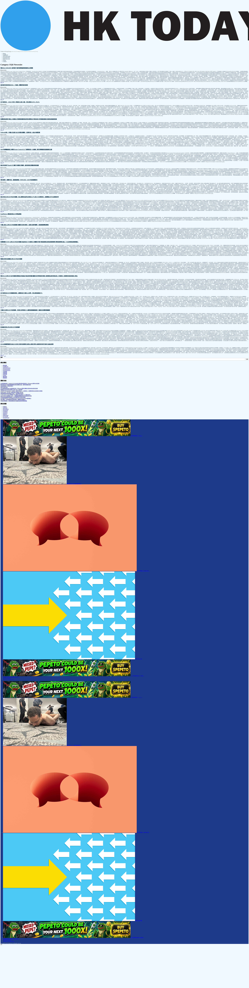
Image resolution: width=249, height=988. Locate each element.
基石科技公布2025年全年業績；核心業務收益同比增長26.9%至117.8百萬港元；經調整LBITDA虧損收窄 (29, 197)
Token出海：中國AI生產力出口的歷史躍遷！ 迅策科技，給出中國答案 (20, 132)
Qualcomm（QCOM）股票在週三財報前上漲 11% (11, 392)
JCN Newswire (6, 57)
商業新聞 (5, 372)
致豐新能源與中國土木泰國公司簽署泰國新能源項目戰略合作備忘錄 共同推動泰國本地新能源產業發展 (28, 119)
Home (4, 53)
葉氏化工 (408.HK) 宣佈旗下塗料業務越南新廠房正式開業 (16, 68)
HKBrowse (5, 415)
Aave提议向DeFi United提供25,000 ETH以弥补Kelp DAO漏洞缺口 (15, 398)
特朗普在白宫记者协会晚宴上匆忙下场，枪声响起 (11, 389)
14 (4, 356)
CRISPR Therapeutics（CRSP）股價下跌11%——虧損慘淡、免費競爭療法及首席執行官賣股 (21, 391)
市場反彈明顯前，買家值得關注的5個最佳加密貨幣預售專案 (13, 401)
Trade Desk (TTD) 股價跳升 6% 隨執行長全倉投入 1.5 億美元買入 (15, 394)
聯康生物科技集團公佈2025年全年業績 (11, 259)
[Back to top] (1, 944)
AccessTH (5, 416)
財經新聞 (5, 374)
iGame (4, 60)
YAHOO (5, 406)
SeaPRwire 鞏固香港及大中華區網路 (10, 214)
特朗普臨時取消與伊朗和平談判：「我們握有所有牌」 (12, 393)
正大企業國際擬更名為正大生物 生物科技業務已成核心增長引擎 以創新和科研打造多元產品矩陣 (26, 344)
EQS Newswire (6, 59)
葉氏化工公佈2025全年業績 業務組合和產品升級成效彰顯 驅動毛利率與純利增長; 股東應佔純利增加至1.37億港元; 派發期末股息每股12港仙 (39, 276)
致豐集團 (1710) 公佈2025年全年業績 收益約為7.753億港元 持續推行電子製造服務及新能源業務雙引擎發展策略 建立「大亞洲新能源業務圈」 (39, 242)
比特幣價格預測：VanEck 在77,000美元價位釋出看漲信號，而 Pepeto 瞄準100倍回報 (19, 383)
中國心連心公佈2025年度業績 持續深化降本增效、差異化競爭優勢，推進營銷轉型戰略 (24, 225)
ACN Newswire (6, 56)
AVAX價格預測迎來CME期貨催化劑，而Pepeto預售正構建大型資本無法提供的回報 (19, 388)
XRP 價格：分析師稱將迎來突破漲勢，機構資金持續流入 (13, 399)
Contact (4, 61)
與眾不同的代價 (3, 387)
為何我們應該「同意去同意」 (6, 386)
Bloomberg (6, 409)
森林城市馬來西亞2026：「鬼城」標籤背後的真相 (14, 85)
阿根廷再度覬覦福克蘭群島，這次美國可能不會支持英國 (12, 397)
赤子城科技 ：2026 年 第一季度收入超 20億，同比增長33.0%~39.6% (20, 102)
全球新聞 (5, 371)
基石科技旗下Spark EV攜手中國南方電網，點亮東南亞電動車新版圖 (19, 165)
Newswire (5, 410)
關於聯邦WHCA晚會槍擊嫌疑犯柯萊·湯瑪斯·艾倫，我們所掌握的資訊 (15, 384)
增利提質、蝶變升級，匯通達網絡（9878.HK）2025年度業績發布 (18, 180)
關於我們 (5, 376)
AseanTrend (6, 417)
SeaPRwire (5, 55)
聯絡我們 (5, 377)
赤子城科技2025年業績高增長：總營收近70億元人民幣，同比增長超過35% (21, 293)
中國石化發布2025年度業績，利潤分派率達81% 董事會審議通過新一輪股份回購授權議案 (25, 310)
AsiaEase (5, 412)
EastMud (5, 411)
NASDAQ (5, 407)
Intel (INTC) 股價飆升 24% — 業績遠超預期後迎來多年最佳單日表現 (16, 396)
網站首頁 (5, 365)
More (2, 82)
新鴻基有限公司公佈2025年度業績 (10, 327)
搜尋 (1, 357)
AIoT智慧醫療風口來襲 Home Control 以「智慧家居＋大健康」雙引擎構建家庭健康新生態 (26, 149)
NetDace (5, 414)
